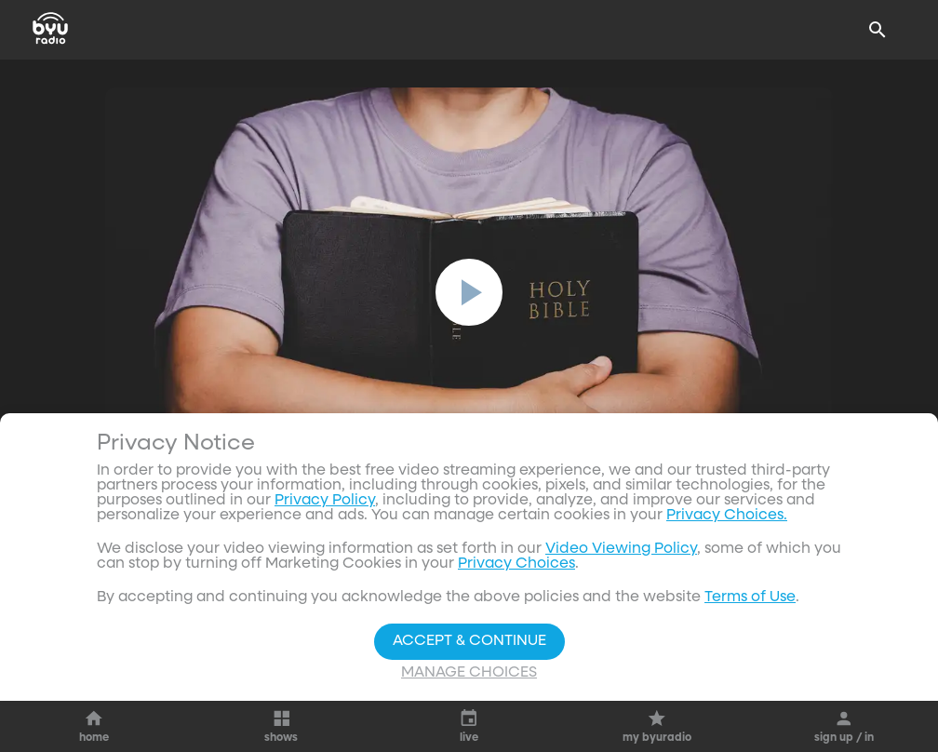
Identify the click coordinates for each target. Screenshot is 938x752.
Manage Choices (469, 672)
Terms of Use (750, 597)
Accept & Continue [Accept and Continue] (469, 641)
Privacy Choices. (726, 515)
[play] (469, 292)
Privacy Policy (325, 500)
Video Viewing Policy (621, 549)
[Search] (877, 29)
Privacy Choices (516, 564)
